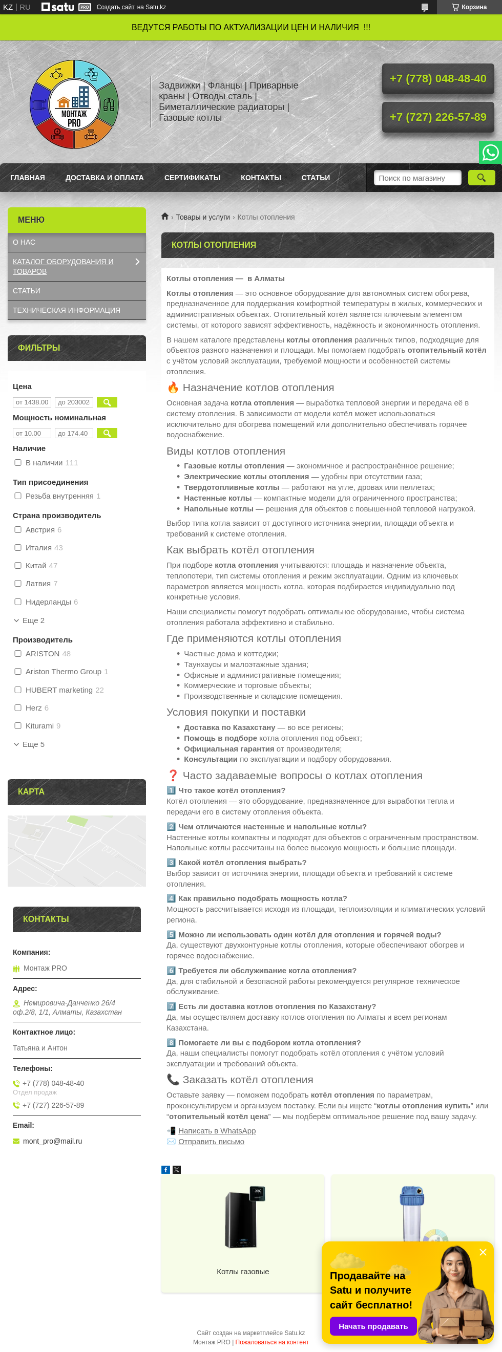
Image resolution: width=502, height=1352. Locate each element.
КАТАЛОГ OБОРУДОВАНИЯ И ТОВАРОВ (63, 266)
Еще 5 (34, 744)
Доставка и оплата (105, 178)
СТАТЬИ (26, 291)
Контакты (261, 178)
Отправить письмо (211, 1141)
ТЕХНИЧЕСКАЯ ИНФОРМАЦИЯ (66, 310)
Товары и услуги (203, 217)
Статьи (316, 178)
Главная (27, 178)
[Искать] (481, 177)
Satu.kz (294, 1333)
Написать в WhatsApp (217, 1130)
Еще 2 (34, 620)
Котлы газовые (243, 1271)
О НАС (24, 242)
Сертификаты (192, 178)
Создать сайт (116, 7)
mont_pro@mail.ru (52, 1141)
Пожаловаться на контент (272, 1342)
